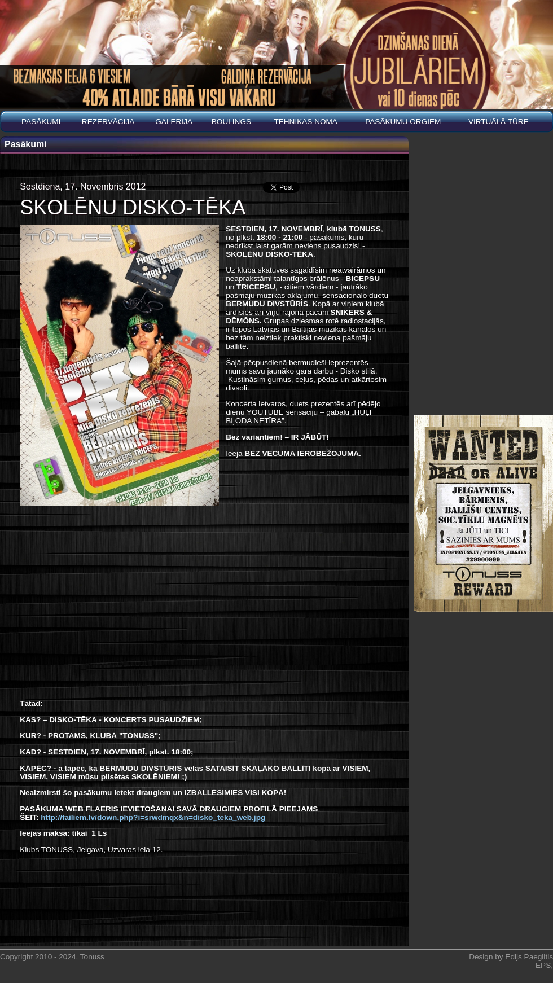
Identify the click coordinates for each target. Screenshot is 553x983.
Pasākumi (40, 121)
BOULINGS (231, 121)
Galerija (173, 121)
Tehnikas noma (305, 121)
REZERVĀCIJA (108, 121)
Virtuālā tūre (498, 121)
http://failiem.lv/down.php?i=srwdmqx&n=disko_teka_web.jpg (153, 817)
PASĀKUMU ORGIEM (403, 121)
